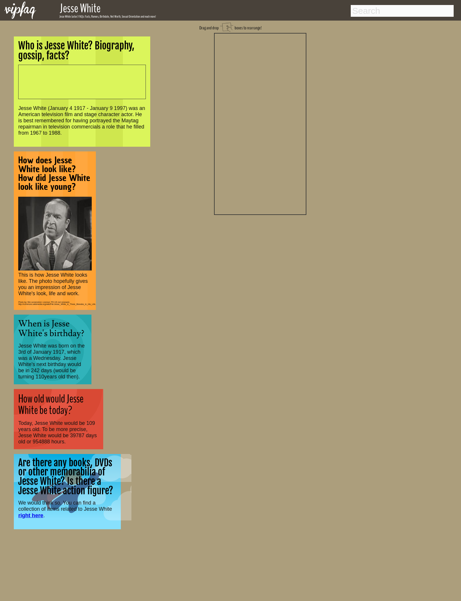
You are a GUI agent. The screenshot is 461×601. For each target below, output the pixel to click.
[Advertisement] (260, 123)
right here (30, 515)
